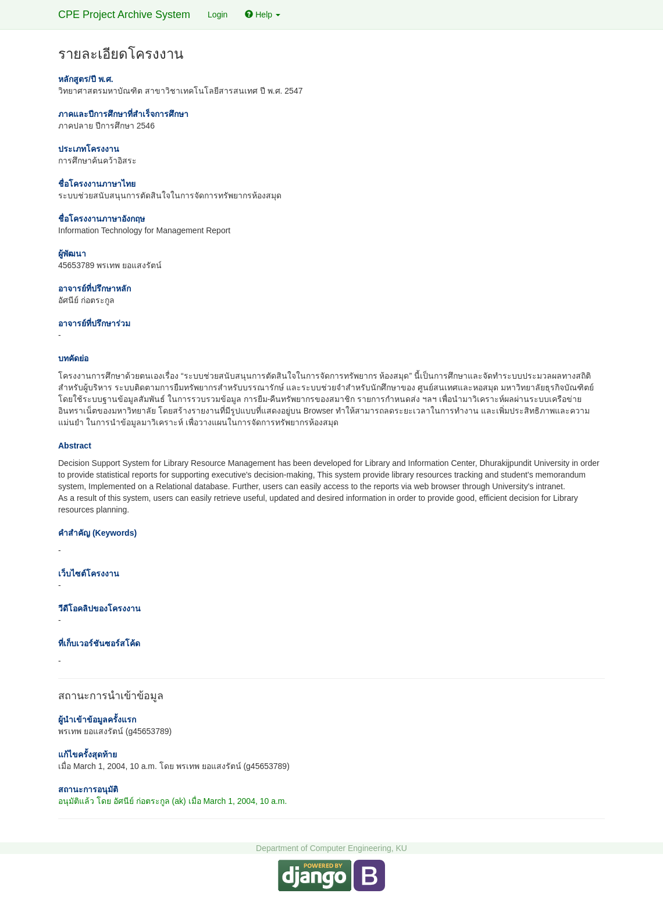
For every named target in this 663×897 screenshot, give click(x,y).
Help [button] (262, 14)
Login (217, 14)
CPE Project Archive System (124, 14)
